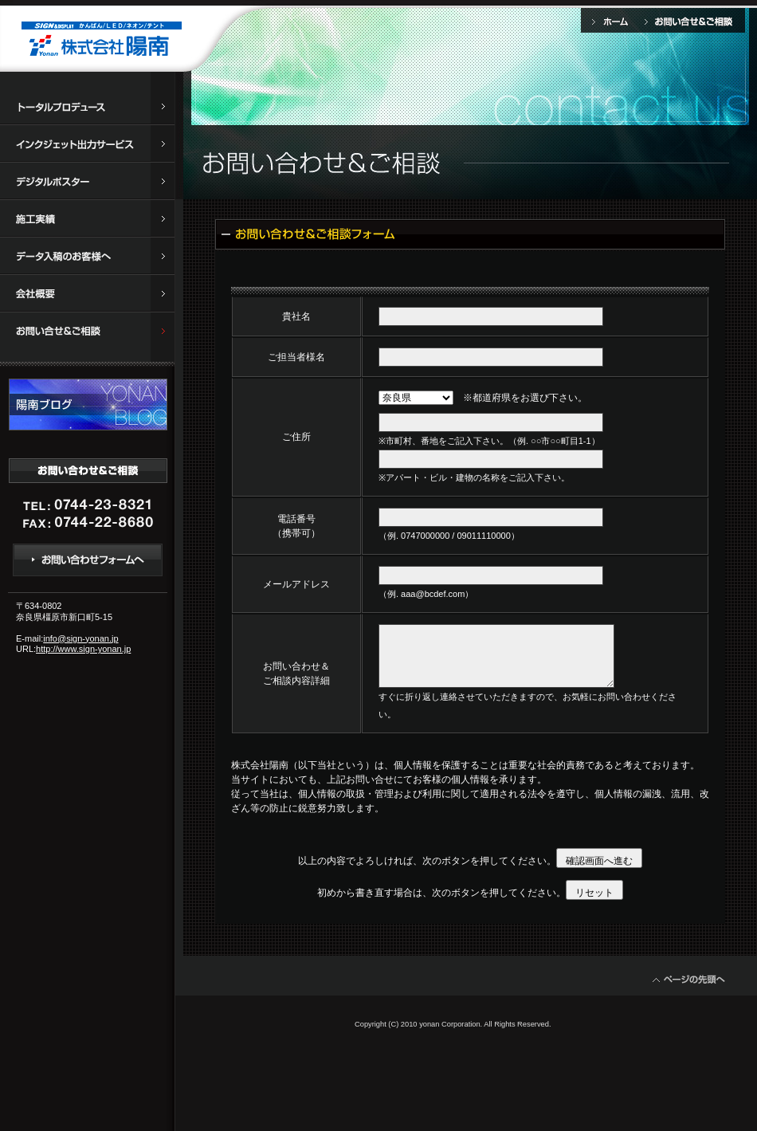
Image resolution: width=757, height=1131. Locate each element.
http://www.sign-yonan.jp (83, 649)
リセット (594, 892)
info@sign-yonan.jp (80, 638)
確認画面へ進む (599, 860)
